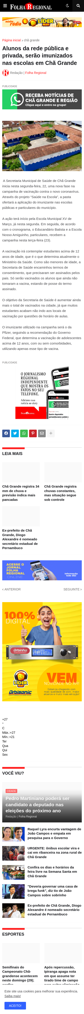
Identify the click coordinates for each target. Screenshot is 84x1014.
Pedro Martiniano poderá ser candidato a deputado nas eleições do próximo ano (37, 804)
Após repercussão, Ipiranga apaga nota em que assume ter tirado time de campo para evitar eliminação (62, 976)
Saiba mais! (12, 996)
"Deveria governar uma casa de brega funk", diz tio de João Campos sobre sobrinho (53, 890)
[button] (5, 6)
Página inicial (11, 40)
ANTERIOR (12, 589)
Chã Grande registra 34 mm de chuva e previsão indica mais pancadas (20, 492)
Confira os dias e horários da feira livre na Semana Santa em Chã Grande (52, 871)
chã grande (32, 40)
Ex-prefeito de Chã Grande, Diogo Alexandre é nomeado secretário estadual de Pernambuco (20, 539)
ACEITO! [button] (15, 1005)
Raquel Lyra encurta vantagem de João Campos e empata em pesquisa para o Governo (54, 833)
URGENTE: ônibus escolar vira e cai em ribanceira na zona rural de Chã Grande (55, 852)
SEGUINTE (71, 589)
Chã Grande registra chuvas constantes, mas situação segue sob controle (60, 492)
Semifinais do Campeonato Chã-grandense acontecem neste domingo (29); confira (20, 976)
